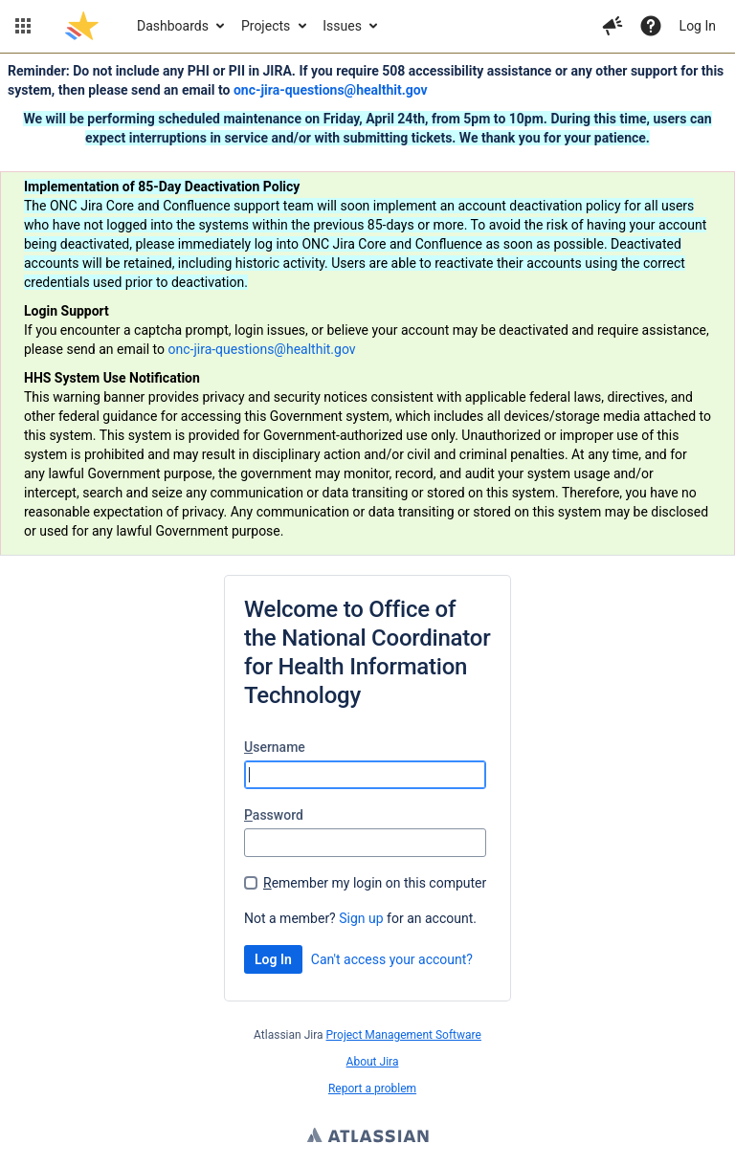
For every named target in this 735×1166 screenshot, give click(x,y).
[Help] (650, 26)
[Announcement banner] (367, 305)
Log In (697, 25)
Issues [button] (342, 25)
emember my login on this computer (374, 883)
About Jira (372, 1061)
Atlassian (368, 1137)
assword (273, 815)
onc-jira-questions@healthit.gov (331, 90)
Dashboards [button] (173, 25)
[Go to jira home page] (82, 26)
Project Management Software (403, 1035)
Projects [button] (265, 25)
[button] (23, 26)
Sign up (361, 918)
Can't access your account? (392, 959)
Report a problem (372, 1088)
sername (274, 747)
